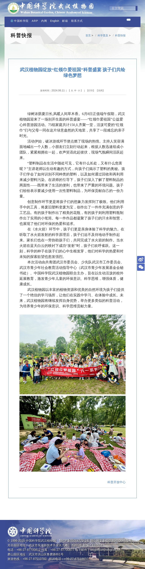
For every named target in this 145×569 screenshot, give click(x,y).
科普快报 (120, 35)
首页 (88, 35)
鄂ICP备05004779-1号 (74, 540)
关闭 (100, 90)
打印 (90, 90)
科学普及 (103, 35)
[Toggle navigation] (128, 20)
